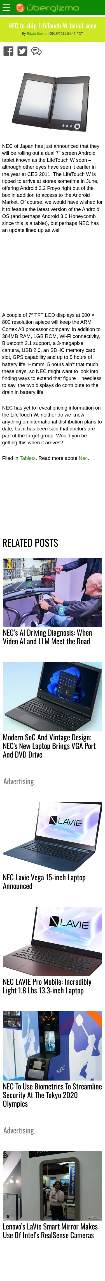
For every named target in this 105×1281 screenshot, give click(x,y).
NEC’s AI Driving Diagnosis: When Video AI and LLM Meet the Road (47, 636)
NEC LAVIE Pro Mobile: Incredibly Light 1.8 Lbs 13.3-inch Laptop (47, 986)
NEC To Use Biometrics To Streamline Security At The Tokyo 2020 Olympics (52, 1095)
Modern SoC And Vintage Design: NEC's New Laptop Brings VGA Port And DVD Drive (49, 745)
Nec (83, 458)
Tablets (28, 458)
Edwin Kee (35, 34)
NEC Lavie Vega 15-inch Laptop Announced (44, 881)
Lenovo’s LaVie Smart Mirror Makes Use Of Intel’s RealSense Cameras (50, 1230)
